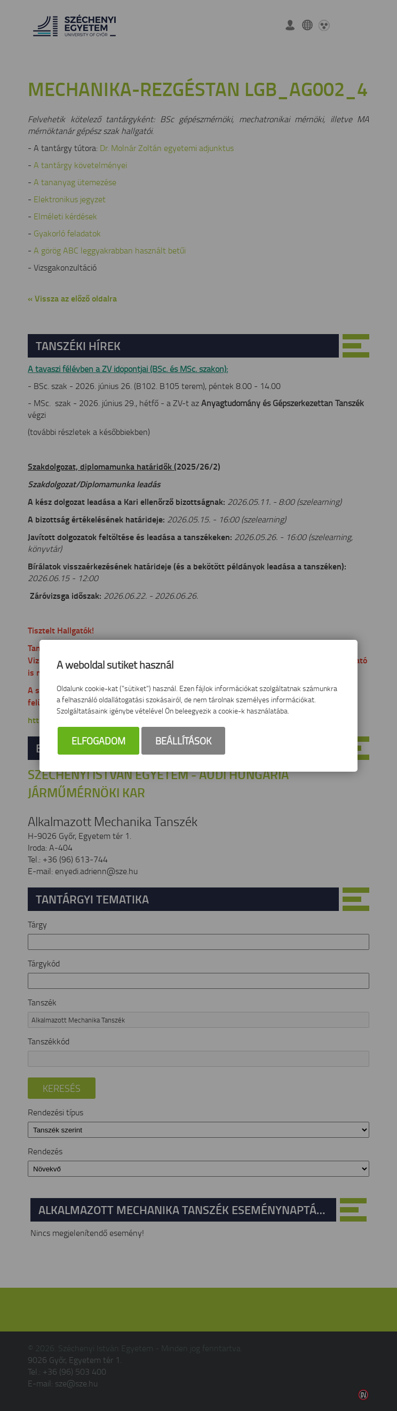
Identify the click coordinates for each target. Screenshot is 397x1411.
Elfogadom (98, 740)
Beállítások (183, 740)
